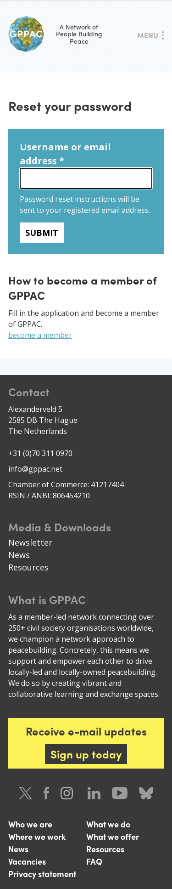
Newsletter (30, 542)
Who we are (30, 824)
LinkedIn (94, 793)
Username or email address (65, 154)
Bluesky (146, 793)
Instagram (68, 793)
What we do (108, 824)
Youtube (120, 793)
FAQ (94, 861)
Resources (28, 567)
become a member (40, 335)
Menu (147, 35)
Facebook (46, 793)
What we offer (112, 836)
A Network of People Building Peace (55, 34)
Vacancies (27, 861)
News (19, 554)
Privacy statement (42, 873)
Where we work (37, 836)
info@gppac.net (35, 469)
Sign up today (86, 754)
